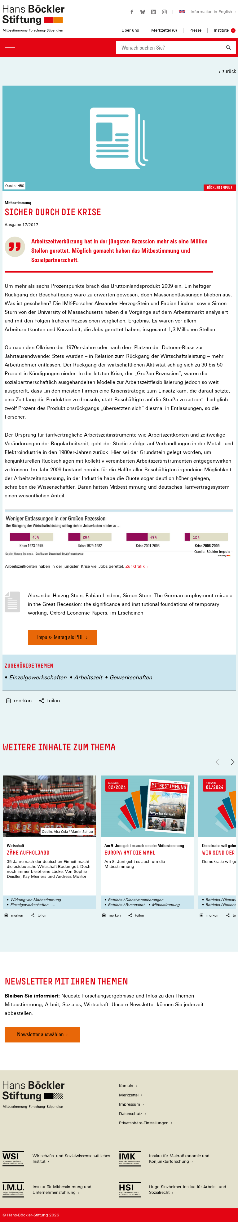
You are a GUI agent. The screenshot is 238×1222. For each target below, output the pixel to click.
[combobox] (168, 47)
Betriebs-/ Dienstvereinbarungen (135, 900)
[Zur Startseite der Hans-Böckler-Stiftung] (33, 29)
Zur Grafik (134, 566)
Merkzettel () (164, 30)
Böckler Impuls (219, 187)
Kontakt (126, 1085)
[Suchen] (228, 47)
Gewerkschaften (130, 677)
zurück (229, 71)
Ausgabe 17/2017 (21, 224)
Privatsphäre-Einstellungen (144, 1123)
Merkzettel (129, 1095)
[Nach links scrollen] (219, 762)
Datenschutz (130, 1113)
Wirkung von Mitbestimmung (35, 900)
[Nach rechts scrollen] (231, 762)
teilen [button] (49, 701)
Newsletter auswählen (40, 1034)
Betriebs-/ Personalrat (126, 905)
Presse (195, 30)
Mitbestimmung (165, 905)
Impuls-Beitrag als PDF (60, 639)
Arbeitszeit (88, 677)
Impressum (129, 1104)
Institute (221, 30)
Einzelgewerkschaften (38, 677)
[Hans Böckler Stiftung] (33, 1107)
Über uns (130, 30)
